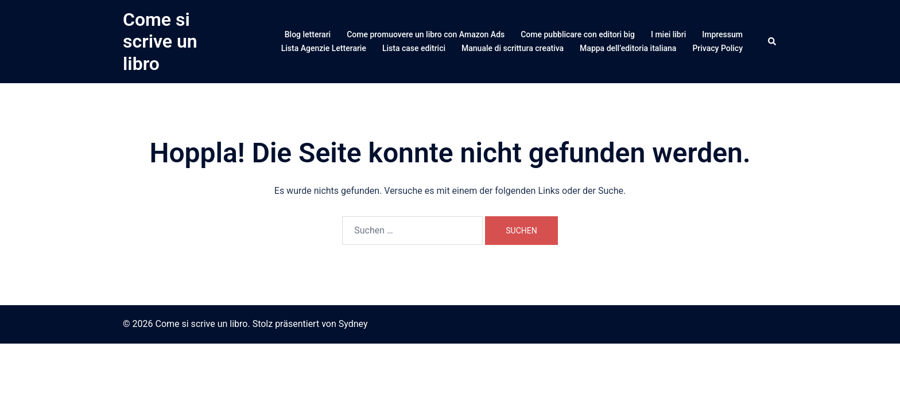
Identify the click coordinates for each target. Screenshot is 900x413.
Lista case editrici (413, 48)
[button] (772, 41)
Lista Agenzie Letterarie (323, 48)
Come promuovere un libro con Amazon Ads (426, 34)
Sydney (353, 323)
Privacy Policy (717, 48)
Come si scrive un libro (160, 42)
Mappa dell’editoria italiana (628, 48)
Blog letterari (308, 34)
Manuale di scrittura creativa (512, 48)
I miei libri (668, 34)
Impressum (722, 34)
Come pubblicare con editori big (578, 34)
